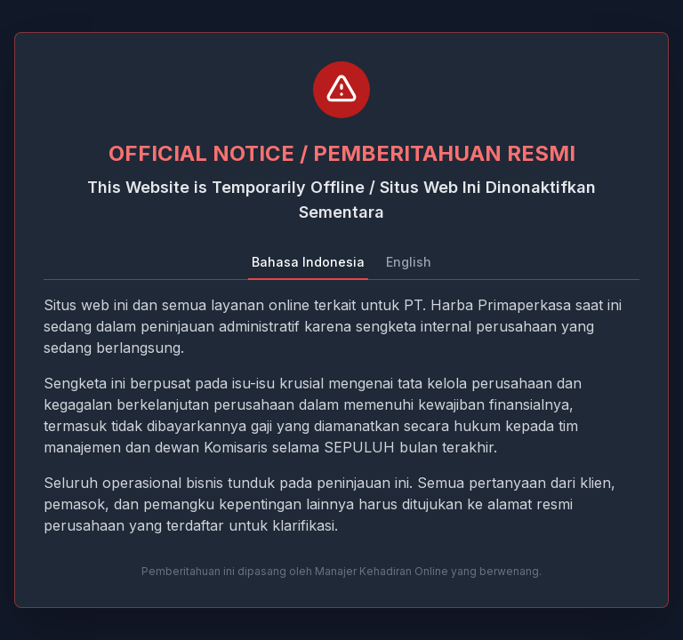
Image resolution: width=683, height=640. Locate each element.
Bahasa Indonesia (308, 261)
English (408, 261)
